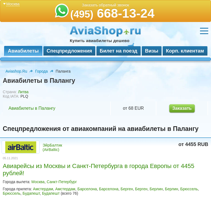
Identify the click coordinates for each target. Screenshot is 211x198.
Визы (151, 51)
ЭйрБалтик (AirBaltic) (52, 147)
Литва (23, 92)
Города (41, 71)
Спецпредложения (69, 51)
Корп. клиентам (185, 51)
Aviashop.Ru (16, 71)
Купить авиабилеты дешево (99, 40)
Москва (38, 182)
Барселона (87, 189)
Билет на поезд (118, 51)
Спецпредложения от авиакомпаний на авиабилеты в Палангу (101, 128)
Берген (127, 189)
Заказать (181, 108)
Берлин (156, 189)
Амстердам (43, 189)
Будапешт (31, 193)
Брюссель (189, 189)
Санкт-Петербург (62, 182)
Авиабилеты (23, 51)
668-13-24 (112, 13)
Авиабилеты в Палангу (32, 108)
